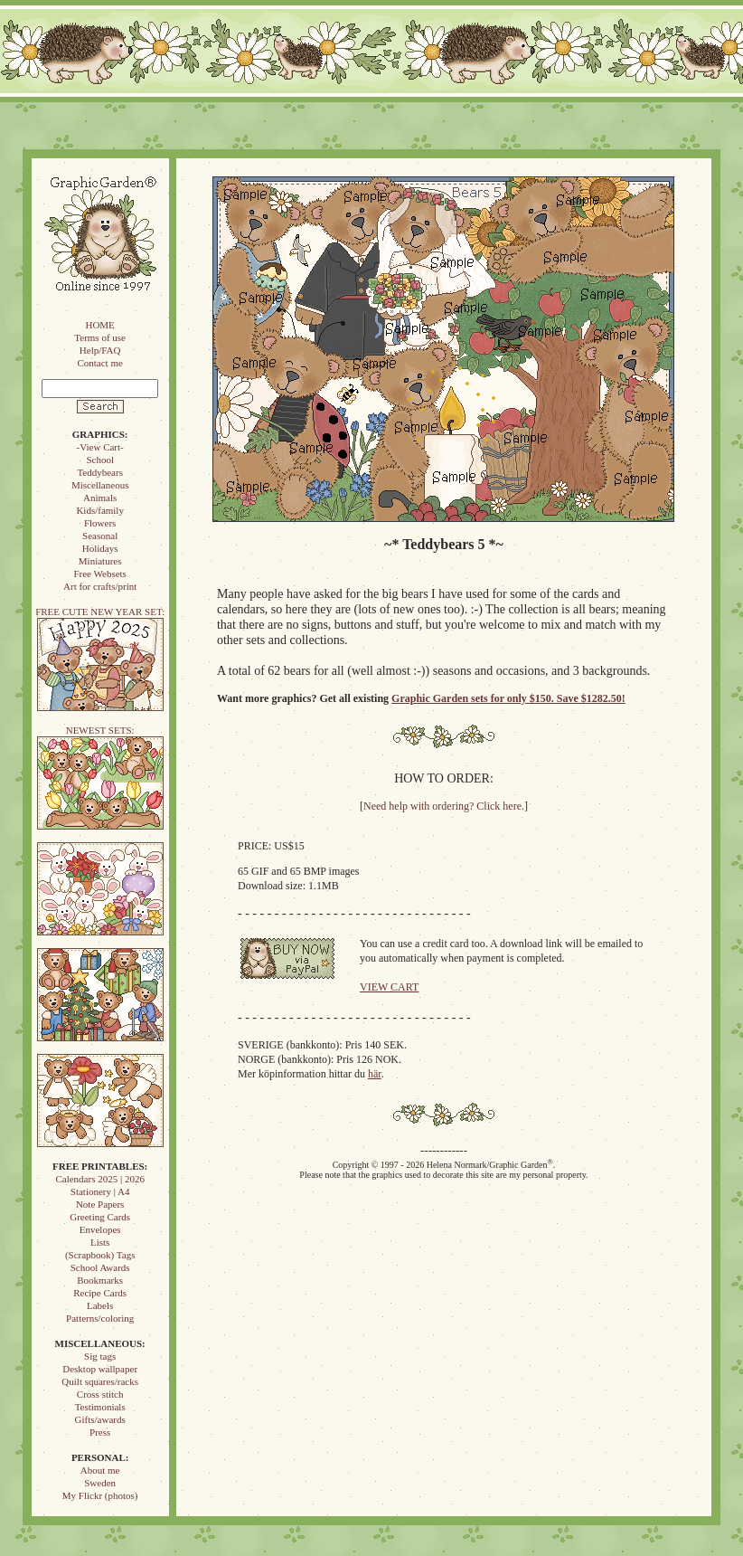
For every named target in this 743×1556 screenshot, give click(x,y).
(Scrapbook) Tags (100, 1254)
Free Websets (99, 573)
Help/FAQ (100, 350)
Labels (100, 1305)
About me (100, 1470)
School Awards (100, 1267)
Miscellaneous (100, 484)
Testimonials (100, 1406)
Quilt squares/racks (99, 1381)
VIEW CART (389, 987)
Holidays (100, 548)
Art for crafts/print (99, 586)
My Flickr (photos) (100, 1495)
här (374, 1073)
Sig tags (100, 1356)
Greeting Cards (100, 1216)
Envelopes (100, 1229)
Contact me (99, 362)
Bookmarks (100, 1280)
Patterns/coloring (100, 1318)
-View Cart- (100, 446)
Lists (99, 1242)
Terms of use (100, 337)
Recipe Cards (100, 1292)
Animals (100, 497)
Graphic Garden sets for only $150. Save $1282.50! (508, 698)
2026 (135, 1178)
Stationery (91, 1191)
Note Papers (100, 1204)
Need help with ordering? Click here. (443, 806)
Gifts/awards (100, 1419)
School (100, 459)
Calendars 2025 (86, 1178)
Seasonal (100, 535)
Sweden (100, 1482)
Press (99, 1432)
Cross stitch (100, 1394)
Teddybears (100, 472)
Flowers (100, 522)
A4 (123, 1191)
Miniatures (100, 560)
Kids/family (100, 510)
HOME (99, 324)
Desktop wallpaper (99, 1368)
